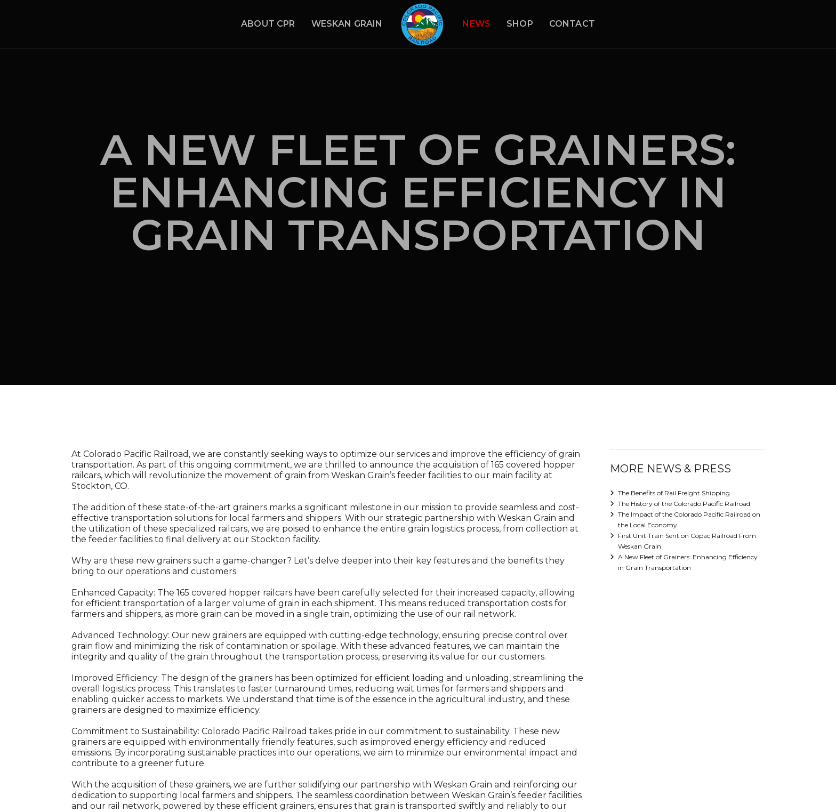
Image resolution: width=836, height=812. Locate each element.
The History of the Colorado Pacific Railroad (684, 504)
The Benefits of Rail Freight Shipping (674, 493)
